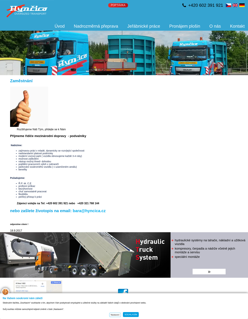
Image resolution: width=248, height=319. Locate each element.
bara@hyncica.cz (89, 210)
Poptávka (118, 5)
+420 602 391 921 (205, 5)
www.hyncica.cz (127, 281)
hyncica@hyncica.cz (130, 284)
